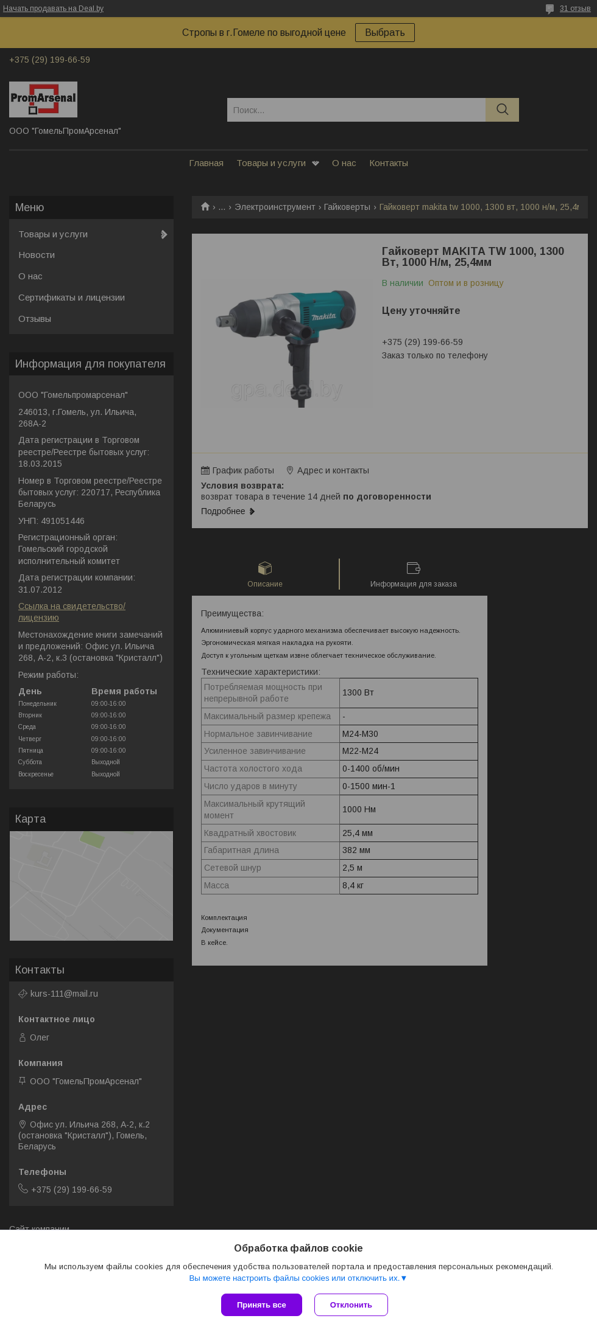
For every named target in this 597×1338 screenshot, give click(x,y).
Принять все (261, 1304)
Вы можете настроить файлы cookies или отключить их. (294, 1278)
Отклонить (351, 1304)
